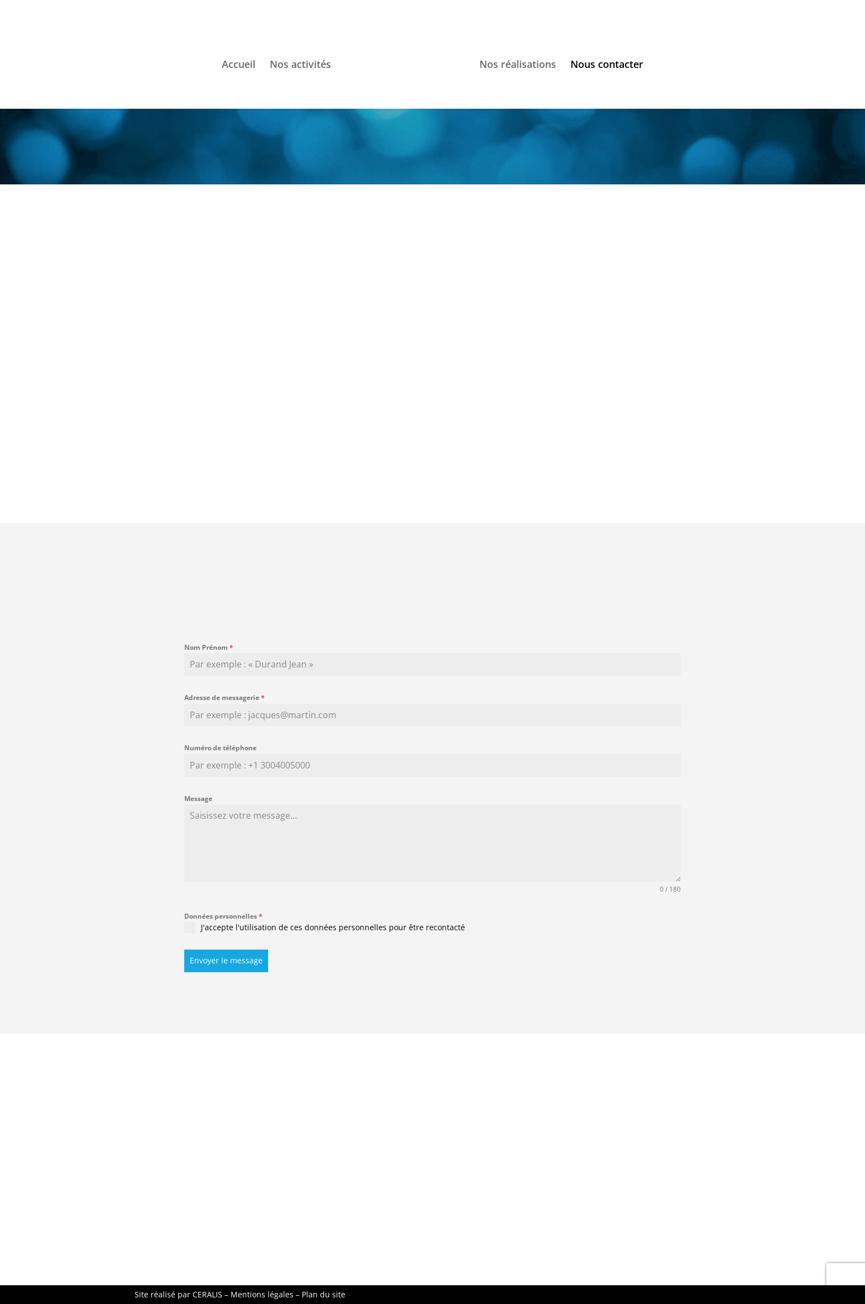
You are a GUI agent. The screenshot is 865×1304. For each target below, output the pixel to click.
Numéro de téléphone (220, 747)
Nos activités (300, 65)
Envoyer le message (226, 960)
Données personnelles (223, 916)
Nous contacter (606, 65)
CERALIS (207, 1294)
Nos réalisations (517, 65)
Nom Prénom (208, 647)
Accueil (238, 65)
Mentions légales (262, 1294)
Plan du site (323, 1294)
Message (198, 798)
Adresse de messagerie (224, 697)
